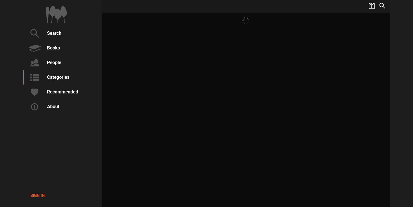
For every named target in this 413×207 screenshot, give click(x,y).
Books (43, 48)
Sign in (37, 195)
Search (44, 33)
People (44, 62)
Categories (48, 77)
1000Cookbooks (56, 14)
